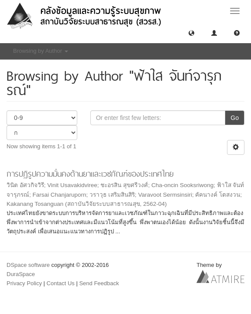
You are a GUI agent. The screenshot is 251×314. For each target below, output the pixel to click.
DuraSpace (21, 274)
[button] (191, 32)
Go (234, 117)
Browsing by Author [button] (40, 51)
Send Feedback (99, 283)
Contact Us (61, 283)
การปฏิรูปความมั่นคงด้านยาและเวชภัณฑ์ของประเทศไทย (90, 174)
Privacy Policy (24, 283)
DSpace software (28, 265)
